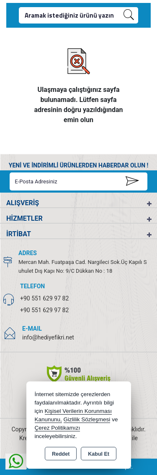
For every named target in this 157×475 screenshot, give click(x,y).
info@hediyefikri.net (48, 337)
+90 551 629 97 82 (44, 298)
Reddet (60, 454)
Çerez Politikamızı (57, 428)
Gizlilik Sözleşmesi (87, 419)
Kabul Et (98, 454)
